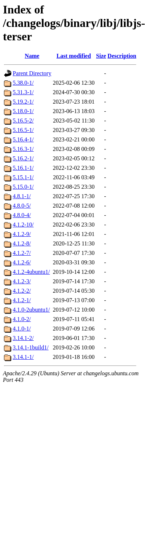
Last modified (73, 56)
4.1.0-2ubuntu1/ (31, 310)
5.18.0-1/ (23, 111)
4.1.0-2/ (22, 319)
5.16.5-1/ (23, 130)
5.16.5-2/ (23, 120)
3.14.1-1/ (23, 357)
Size (101, 56)
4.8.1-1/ (22, 196)
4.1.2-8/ (22, 243)
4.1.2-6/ (22, 262)
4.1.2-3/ (22, 281)
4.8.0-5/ (22, 206)
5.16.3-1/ (23, 149)
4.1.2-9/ (22, 234)
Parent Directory (32, 73)
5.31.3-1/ (23, 92)
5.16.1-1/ (23, 168)
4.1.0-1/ (22, 328)
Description (122, 56)
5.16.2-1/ (23, 158)
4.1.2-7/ (22, 253)
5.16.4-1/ (23, 139)
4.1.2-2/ (22, 291)
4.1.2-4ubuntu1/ (31, 272)
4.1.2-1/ (22, 300)
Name (32, 56)
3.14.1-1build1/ (31, 347)
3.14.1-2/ (23, 338)
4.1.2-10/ (23, 224)
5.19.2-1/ (23, 102)
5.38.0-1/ (23, 83)
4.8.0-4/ (22, 215)
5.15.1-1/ (23, 177)
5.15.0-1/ (23, 187)
